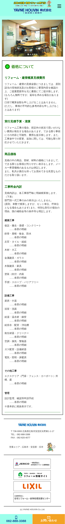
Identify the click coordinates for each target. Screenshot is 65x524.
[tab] (28, 54)
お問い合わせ (48, 519)
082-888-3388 (23, 434)
